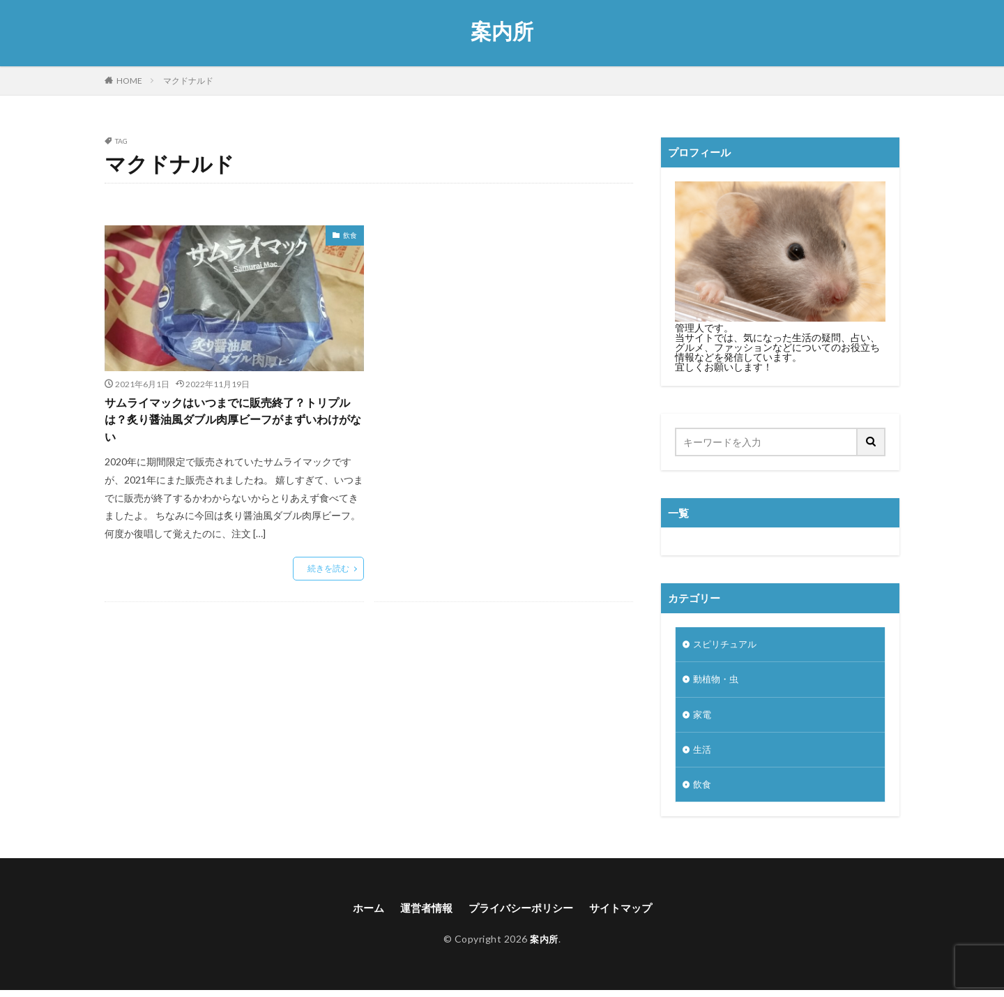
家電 (703, 718)
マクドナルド (188, 80)
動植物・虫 (717, 681)
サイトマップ (626, 914)
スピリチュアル (727, 645)
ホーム (361, 914)
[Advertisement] (504, 336)
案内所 (502, 31)
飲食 (350, 235)
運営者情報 (422, 914)
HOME (129, 80)
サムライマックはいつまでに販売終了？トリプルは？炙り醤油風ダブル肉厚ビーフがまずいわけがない (230, 422)
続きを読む (328, 573)
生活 (703, 754)
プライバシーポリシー (521, 914)
